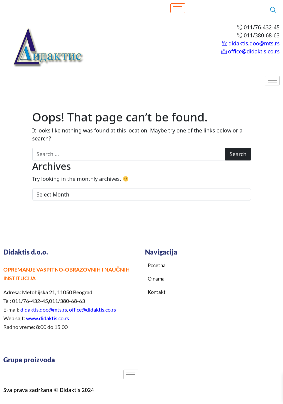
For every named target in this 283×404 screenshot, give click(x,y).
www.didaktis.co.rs (47, 318)
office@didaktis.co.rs (92, 309)
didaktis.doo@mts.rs (43, 309)
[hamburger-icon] (177, 8)
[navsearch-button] (273, 10)
